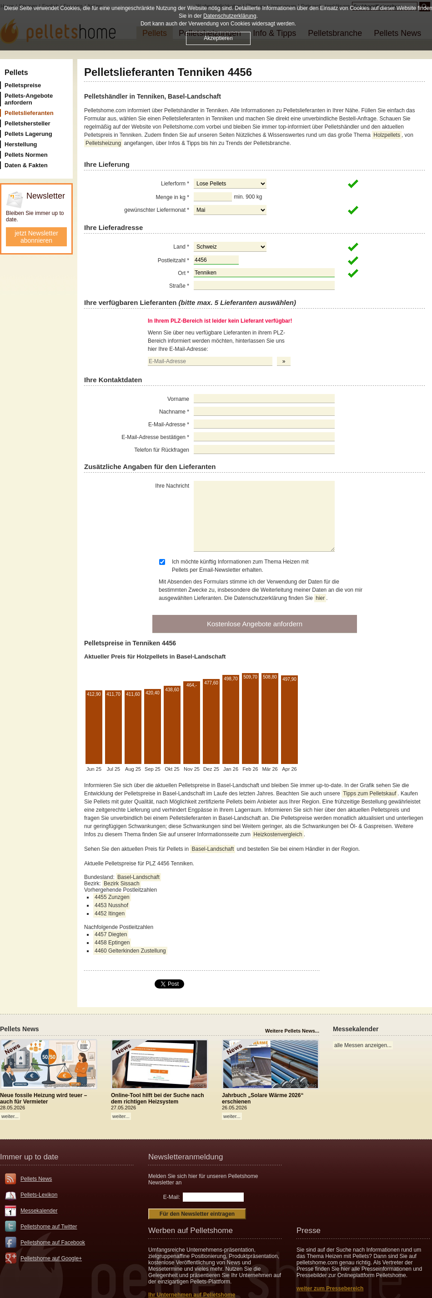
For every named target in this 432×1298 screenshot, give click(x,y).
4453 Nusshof (111, 905)
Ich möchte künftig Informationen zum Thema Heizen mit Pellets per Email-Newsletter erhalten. (240, 566)
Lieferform (175, 183)
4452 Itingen (110, 913)
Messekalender (38, 1211)
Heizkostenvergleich (277, 834)
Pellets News (36, 1179)
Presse (308, 1230)
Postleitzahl (173, 260)
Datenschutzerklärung (229, 16)
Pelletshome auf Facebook (52, 1242)
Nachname (174, 412)
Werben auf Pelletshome (190, 1230)
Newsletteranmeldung (185, 1157)
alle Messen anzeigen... (363, 1045)
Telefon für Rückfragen (161, 450)
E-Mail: (171, 1197)
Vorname (178, 399)
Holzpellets (386, 135)
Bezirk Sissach (122, 883)
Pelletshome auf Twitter (48, 1226)
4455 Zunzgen (112, 897)
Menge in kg (172, 197)
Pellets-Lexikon (38, 1195)
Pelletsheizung (103, 143)
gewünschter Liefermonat (156, 210)
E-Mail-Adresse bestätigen (155, 437)
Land (181, 247)
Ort (183, 273)
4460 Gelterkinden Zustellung (130, 951)
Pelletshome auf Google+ (51, 1258)
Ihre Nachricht (172, 486)
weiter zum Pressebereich (329, 1288)
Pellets (16, 72)
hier (320, 598)
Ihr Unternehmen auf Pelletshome (191, 1295)
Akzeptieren (218, 38)
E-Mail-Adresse (168, 424)
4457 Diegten (111, 934)
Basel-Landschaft (212, 849)
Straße (179, 286)
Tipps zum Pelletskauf (369, 793)
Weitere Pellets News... (292, 1030)
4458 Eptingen (112, 942)
